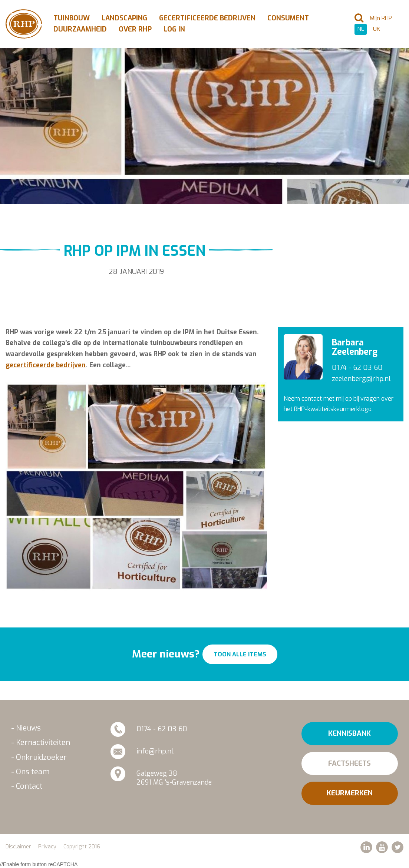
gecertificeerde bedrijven (46, 365)
